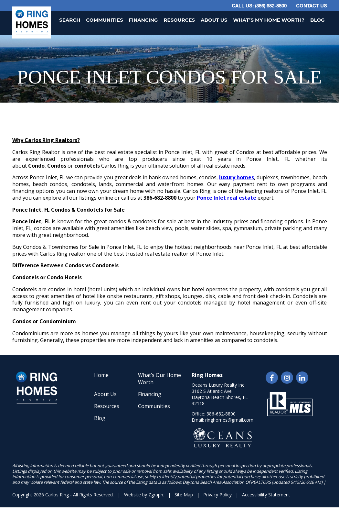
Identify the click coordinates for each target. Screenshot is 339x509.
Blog (317, 20)
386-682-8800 (221, 414)
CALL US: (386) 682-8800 (259, 5)
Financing (143, 20)
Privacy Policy (217, 495)
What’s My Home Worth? (268, 20)
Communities (104, 20)
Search (69, 20)
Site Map (184, 495)
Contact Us (311, 5)
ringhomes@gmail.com (229, 420)
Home (101, 375)
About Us (214, 20)
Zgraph (155, 495)
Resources (179, 20)
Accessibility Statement (266, 495)
